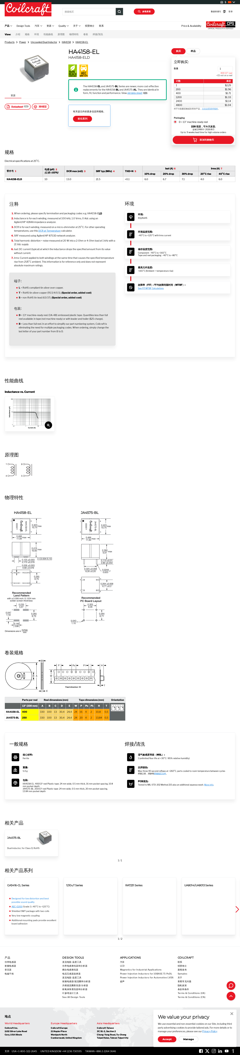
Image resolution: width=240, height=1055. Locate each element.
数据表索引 (213, 11)
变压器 (8, 969)
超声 (122, 981)
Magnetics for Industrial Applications (141, 969)
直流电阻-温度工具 (72, 962)
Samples (182, 973)
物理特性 (74, 34)
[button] (237, 909)
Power (22, 42)
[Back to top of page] (231, 996)
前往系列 (82, 118)
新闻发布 (182, 969)
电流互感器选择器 (71, 973)
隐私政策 (182, 985)
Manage (188, 1039)
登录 (225, 11)
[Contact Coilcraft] (231, 985)
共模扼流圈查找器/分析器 (75, 985)
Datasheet (14, 106)
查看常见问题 (184, 981)
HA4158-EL (81, 42)
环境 (36, 34)
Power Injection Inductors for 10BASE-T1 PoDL (146, 973)
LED (122, 966)
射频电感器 (10, 966)
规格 (27, 34)
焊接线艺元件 (160, 773)
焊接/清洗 (98, 34)
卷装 (85, 34)
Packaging (179, 117)
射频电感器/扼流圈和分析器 (76, 981)
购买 (178, 51)
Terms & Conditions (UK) (191, 993)
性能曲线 (48, 34)
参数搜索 (144, 11)
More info (208, 785)
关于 (180, 977)
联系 (101, 25)
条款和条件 (183, 989)
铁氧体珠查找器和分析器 (74, 989)
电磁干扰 (9, 973)
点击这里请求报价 (210, 108)
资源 (13, 95)
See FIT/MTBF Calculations (151, 288)
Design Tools (23, 25)
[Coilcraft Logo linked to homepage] (28, 9)
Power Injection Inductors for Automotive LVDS (147, 977)
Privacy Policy (209, 1031)
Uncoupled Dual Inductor (44, 42)
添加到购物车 (203, 140)
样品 (193, 51)
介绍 (18, 34)
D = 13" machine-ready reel (193, 122)
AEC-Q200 (17, 906)
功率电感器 (10, 962)
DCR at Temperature (49, 230)
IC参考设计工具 (70, 993)
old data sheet (134, 93)
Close (231, 1013)
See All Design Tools (73, 997)
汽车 (122, 962)
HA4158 (66, 42)
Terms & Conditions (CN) (192, 997)
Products (10, 42)
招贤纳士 (89, 25)
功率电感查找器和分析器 (74, 966)
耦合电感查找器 (70, 969)
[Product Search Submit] (119, 11)
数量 (176, 68)
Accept (167, 1039)
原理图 (61, 34)
